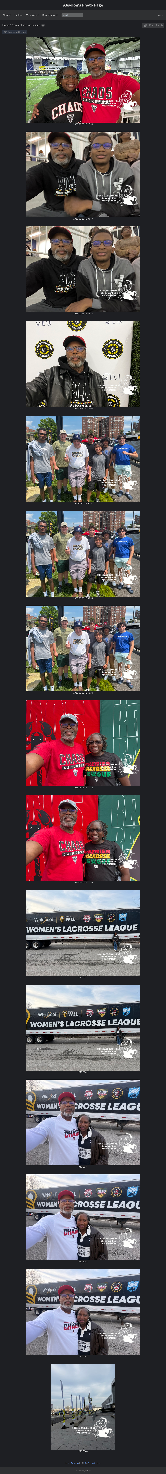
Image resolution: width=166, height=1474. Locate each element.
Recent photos (50, 15)
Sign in (160, 15)
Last (99, 1463)
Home (5, 25)
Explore (18, 15)
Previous (75, 1463)
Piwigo (88, 1470)
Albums (7, 15)
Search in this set (17, 31)
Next (93, 1463)
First (67, 1463)
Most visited (32, 15)
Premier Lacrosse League (25, 25)
